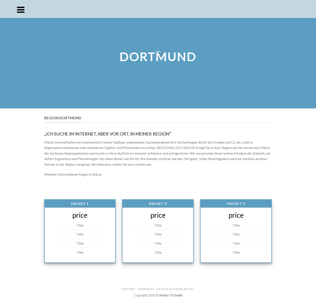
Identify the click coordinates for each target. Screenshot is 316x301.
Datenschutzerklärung (175, 289)
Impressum (146, 289)
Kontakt (128, 289)
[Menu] (21, 9)
